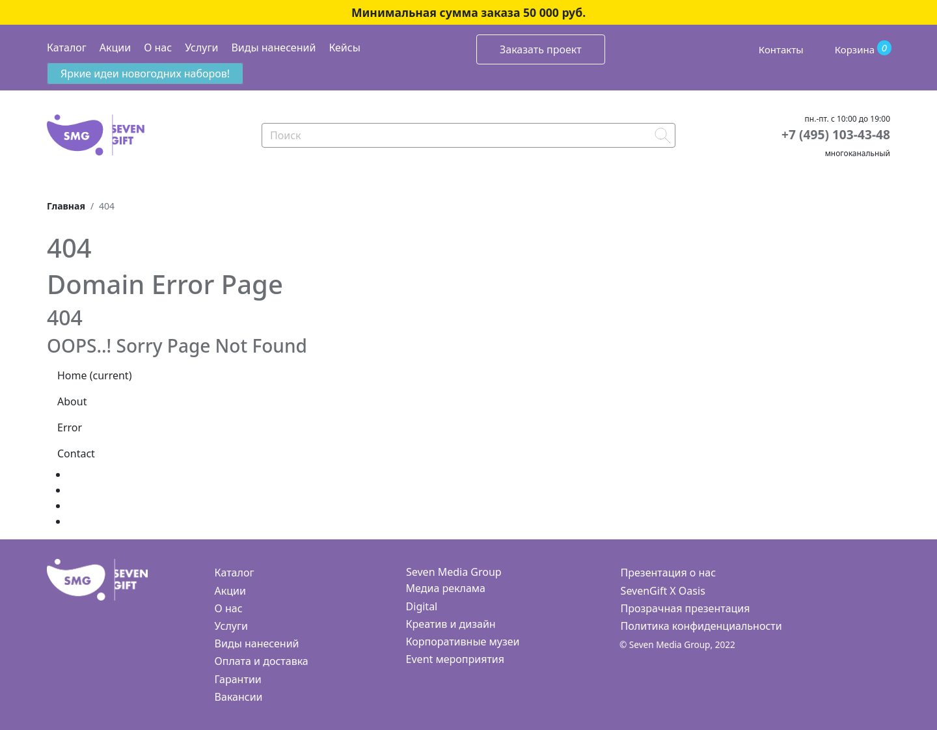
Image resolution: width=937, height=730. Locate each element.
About (72, 401)
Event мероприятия (455, 659)
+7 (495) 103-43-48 (835, 134)
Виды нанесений (273, 47)
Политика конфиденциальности (701, 626)
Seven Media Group (454, 572)
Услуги (201, 47)
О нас (158, 47)
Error (69, 427)
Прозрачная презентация (685, 608)
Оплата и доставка (261, 661)
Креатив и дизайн (451, 624)
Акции (115, 47)
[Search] (468, 135)
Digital (422, 606)
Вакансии (239, 697)
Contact (76, 453)
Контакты (781, 49)
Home (94, 375)
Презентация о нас (668, 572)
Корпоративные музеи (463, 641)
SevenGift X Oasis (663, 591)
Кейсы (344, 47)
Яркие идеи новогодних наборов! (145, 73)
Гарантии (238, 679)
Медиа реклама (445, 588)
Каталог (67, 47)
